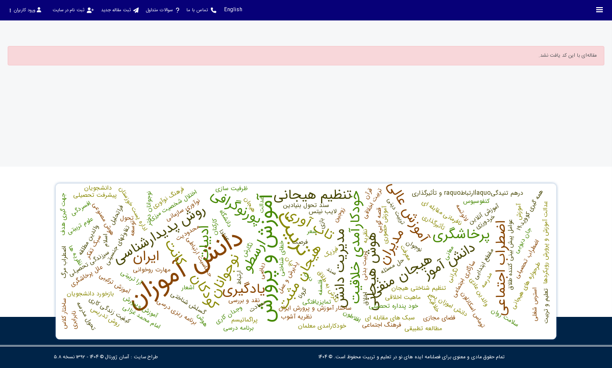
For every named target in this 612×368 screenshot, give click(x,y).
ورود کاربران (25, 10)
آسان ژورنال (117, 357)
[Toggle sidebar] (600, 10)
